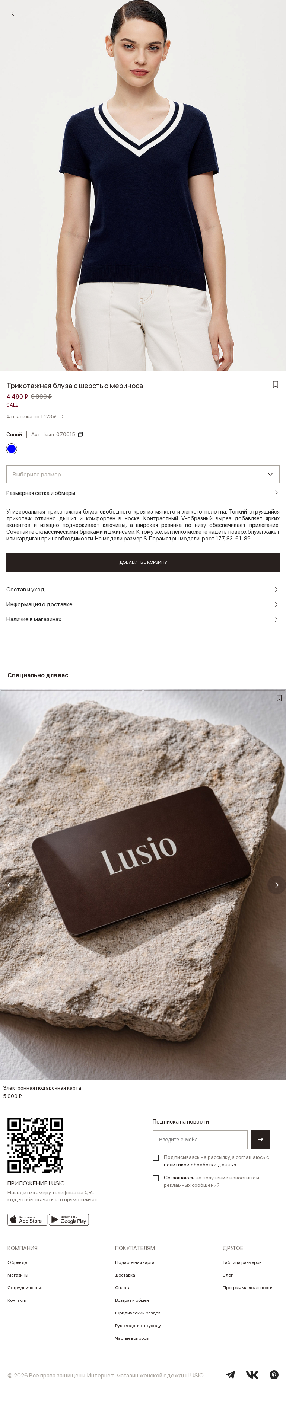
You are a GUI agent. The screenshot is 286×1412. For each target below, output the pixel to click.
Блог (228, 1275)
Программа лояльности (248, 1287)
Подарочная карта (135, 1262)
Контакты (17, 1300)
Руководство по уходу (138, 1325)
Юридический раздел (138, 1313)
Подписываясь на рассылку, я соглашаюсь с (216, 1160)
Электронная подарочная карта (42, 1088)
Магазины (17, 1275)
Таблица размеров (242, 1262)
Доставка (125, 1275)
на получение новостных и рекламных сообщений (211, 1181)
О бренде (17, 1262)
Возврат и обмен (132, 1300)
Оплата (123, 1287)
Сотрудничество (24, 1287)
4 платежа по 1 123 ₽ (31, 416)
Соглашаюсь (179, 1178)
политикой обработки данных (200, 1164)
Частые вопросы (132, 1338)
